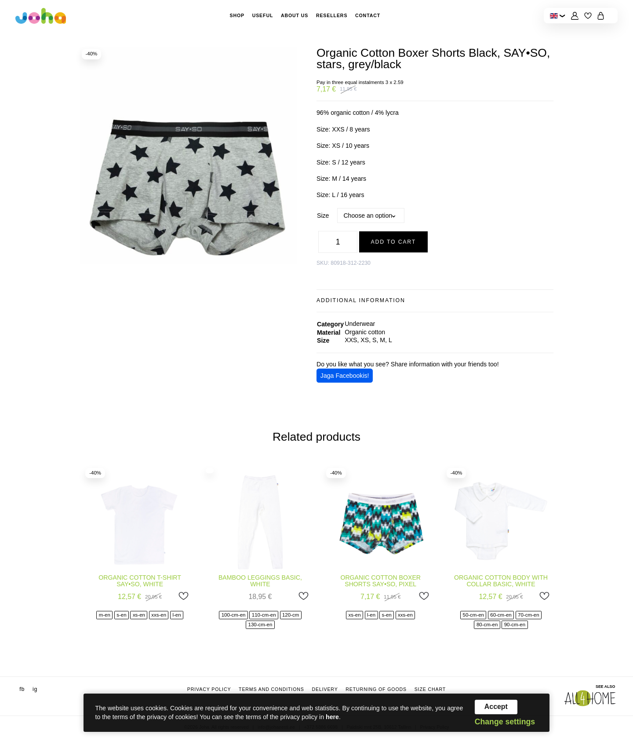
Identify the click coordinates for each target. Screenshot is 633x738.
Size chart (430, 689)
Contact (367, 15)
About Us (294, 15)
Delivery (325, 689)
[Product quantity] (337, 241)
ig (35, 689)
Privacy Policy (209, 689)
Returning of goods (376, 689)
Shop (236, 15)
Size (323, 215)
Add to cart (393, 242)
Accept (496, 706)
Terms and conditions (271, 689)
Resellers (331, 15)
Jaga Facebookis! (344, 375)
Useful (262, 15)
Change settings (505, 722)
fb (22, 689)
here (332, 716)
